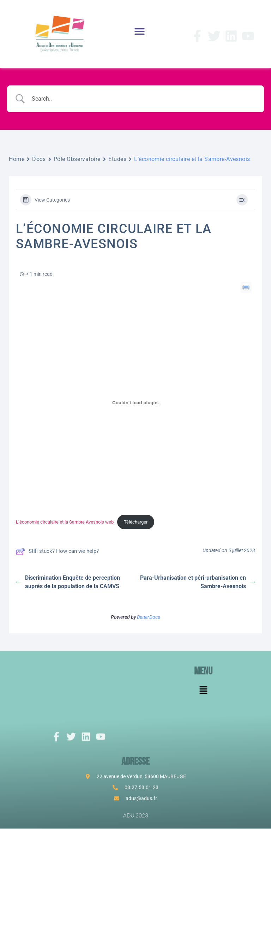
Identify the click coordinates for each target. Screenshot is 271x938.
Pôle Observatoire (77, 159)
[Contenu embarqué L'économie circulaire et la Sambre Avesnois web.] (135, 402)
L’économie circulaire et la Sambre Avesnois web (65, 522)
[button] (139, 31)
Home (16, 159)
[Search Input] (144, 99)
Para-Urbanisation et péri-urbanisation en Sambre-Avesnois (197, 582)
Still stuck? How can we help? (57, 551)
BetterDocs (148, 617)
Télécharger (135, 522)
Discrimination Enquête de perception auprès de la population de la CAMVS (68, 582)
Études (117, 159)
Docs (39, 159)
